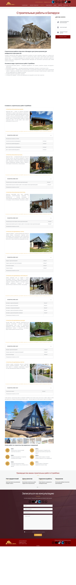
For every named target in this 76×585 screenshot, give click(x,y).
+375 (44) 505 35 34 (39, 2)
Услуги (63, 6)
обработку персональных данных (38, 559)
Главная (60, 6)
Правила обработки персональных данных (63, 567)
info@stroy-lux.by (47, 2)
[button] (6, 447)
